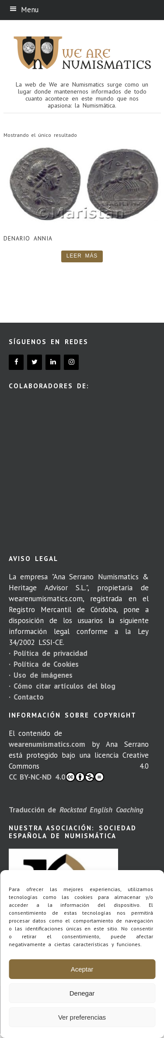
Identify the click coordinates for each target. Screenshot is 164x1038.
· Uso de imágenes (41, 675)
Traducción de (76, 810)
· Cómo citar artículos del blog (62, 686)
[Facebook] (16, 362)
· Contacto (26, 697)
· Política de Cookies (44, 664)
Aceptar (82, 969)
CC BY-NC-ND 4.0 (56, 777)
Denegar (82, 993)
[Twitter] (34, 362)
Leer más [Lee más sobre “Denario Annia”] (82, 256)
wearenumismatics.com (47, 744)
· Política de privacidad (48, 653)
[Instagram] (71, 362)
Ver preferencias (82, 1017)
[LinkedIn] (52, 362)
